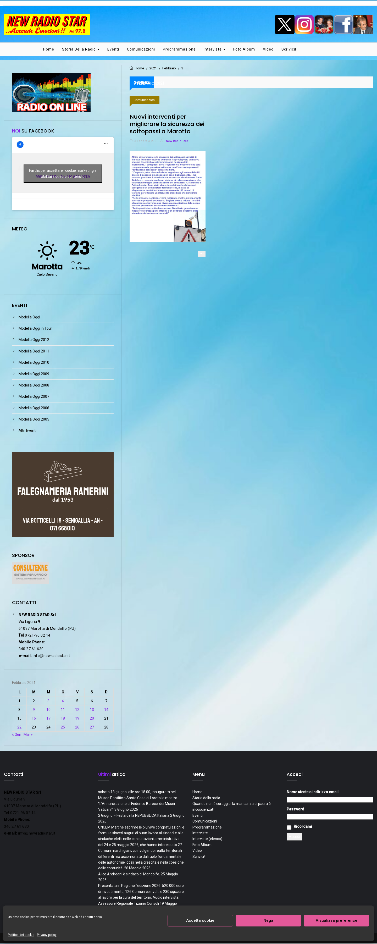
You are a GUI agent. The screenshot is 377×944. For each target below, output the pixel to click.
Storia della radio (80, 49)
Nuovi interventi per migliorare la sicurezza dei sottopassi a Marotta (167, 124)
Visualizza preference (336, 920)
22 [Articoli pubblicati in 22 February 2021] (19, 727)
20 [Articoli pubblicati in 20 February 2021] (92, 719)
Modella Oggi (29, 317)
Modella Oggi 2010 (34, 363)
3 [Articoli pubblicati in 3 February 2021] (48, 701)
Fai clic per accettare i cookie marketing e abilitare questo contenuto (63, 174)
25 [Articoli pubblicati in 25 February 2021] (63, 727)
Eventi (113, 49)
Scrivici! (288, 49)
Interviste (214, 49)
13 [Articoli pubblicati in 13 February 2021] (92, 710)
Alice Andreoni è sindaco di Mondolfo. (129, 874)
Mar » (28, 735)
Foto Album (244, 49)
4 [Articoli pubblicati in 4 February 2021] (63, 701)
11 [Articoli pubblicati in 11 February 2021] (63, 710)
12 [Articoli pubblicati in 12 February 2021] (77, 710)
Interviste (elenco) (207, 839)
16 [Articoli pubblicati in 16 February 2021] (34, 719)
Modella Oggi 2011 (34, 351)
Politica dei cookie (21, 935)
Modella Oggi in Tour (35, 329)
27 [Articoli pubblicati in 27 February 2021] (92, 727)
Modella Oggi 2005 (34, 419)
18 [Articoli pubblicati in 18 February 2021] (63, 719)
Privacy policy (47, 935)
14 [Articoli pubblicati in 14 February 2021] (106, 710)
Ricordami (303, 827)
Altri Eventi (27, 431)
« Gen (16, 735)
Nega (268, 920)
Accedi (294, 837)
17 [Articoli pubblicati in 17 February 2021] (48, 719)
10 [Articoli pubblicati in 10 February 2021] (48, 710)
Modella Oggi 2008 (34, 385)
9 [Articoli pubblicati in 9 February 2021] (34, 710)
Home (48, 49)
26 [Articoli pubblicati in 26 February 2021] (77, 727)
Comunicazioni (141, 49)
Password (295, 809)
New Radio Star (174, 141)
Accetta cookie (200, 920)
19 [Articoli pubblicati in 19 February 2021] (77, 719)
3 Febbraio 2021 (146, 141)
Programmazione (179, 49)
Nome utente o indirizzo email (313, 792)
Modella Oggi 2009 (34, 374)
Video (268, 49)
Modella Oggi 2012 (34, 340)
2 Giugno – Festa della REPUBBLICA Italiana (133, 816)
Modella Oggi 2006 (34, 408)
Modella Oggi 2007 (34, 397)
